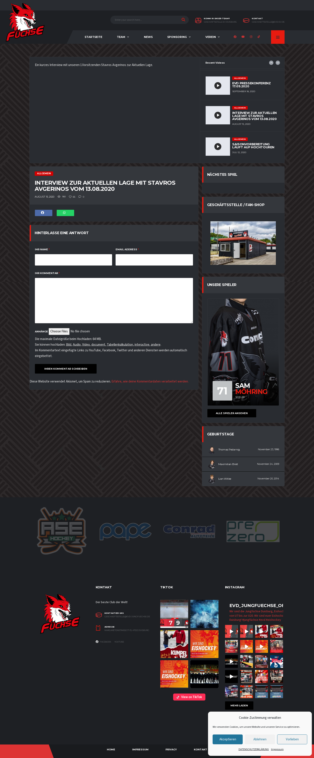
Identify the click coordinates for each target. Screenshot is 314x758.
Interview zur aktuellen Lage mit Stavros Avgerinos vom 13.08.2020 (254, 116)
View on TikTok (189, 697)
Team (121, 37)
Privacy (171, 749)
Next (278, 63)
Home (111, 749)
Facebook (103, 641)
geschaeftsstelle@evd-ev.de (268, 22)
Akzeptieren (227, 739)
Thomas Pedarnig (229, 449)
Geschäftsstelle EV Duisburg (220, 22)
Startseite (93, 37)
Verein (210, 37)
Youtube (119, 642)
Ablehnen (259, 739)
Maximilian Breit (228, 464)
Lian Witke (224, 478)
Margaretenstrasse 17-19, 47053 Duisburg (126, 630)
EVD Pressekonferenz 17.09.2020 (251, 84)
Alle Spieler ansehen (232, 413)
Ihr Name (42, 249)
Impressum (277, 749)
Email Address (127, 249)
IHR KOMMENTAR (47, 273)
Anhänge (41, 331)
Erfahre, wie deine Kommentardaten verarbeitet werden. (150, 381)
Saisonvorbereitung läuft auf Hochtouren (253, 145)
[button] (174, 614)
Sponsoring (177, 37)
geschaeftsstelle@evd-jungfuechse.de (127, 617)
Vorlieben (292, 739)
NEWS (148, 37)
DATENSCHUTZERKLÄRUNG (254, 749)
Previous (271, 63)
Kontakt (200, 749)
